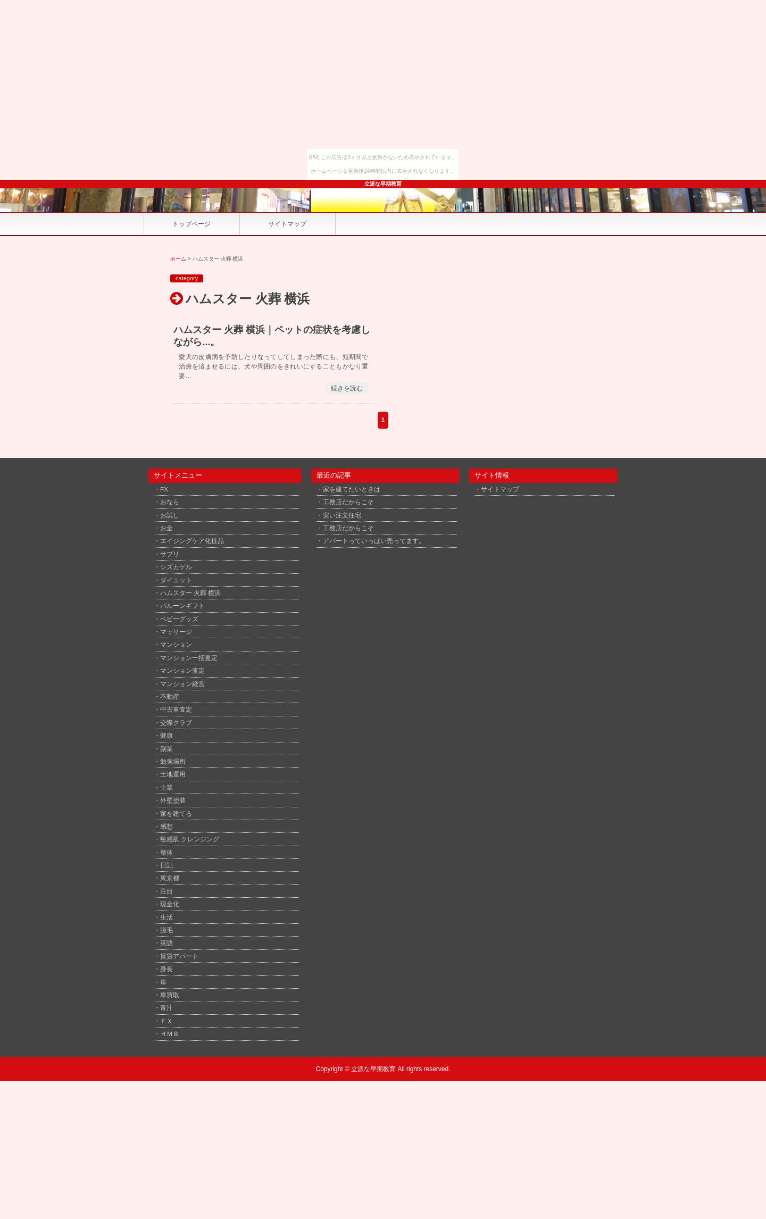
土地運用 (173, 774)
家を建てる (176, 813)
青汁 (166, 1007)
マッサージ (176, 631)
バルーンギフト (182, 605)
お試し (169, 515)
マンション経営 (182, 683)
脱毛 (166, 929)
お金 (166, 527)
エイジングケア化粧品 (192, 540)
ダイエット (176, 580)
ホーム (178, 259)
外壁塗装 (173, 800)
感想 (166, 826)
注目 (166, 891)
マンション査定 (182, 670)
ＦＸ (166, 1020)
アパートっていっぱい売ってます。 (374, 540)
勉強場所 (173, 761)
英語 (166, 942)
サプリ (169, 553)
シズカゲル (176, 566)
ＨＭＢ (169, 1033)
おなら (169, 501)
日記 (166, 865)
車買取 (169, 994)
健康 (166, 735)
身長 (166, 968)
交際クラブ (176, 722)
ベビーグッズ (179, 618)
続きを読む (347, 388)
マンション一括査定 (189, 657)
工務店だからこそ (348, 501)
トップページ (191, 224)
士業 (166, 787)
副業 (166, 748)
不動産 (169, 696)
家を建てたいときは (351, 489)
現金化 (169, 903)
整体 (166, 852)
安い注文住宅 (342, 515)
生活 (166, 917)
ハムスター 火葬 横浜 (190, 592)
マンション (176, 644)
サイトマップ (287, 224)
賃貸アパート (179, 956)
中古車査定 (176, 709)
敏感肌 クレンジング (189, 839)
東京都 (169, 877)
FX (164, 489)
